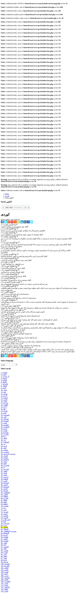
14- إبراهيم (4, 398)
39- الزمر (4, 446)
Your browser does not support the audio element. (16, 207)
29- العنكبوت (5, 427)
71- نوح (3, 508)
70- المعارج (4, 506)
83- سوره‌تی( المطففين (8, 531)
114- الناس (4, 591)
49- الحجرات (5, 465)
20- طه (3, 409)
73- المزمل (4, 512)
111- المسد (4, 585)
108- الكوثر (4, 579)
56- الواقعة (4, 479)
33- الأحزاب (5, 434)
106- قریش (4, 576)
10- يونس (4, 390)
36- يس (3, 440)
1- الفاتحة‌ (4, 372)
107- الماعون (5, 578)
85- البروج (4, 535)
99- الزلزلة (4, 562)
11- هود (3, 392)
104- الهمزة (4, 572)
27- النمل (4, 423)
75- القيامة (4, 516)
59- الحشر (4, 485)
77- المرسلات (5, 520)
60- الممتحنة (5, 487)
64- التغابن (4, 494)
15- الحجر (4, 400)
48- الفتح (4, 463)
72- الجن (3, 510)
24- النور (3, 417)
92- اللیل (3, 549)
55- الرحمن (4, 477)
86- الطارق (4, 537)
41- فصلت (4, 450)
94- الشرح (4, 552)
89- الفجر (4, 543)
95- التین (3, 554)
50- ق (3, 467)
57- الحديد (4, 481)
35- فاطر (4, 438)
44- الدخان (4, 456)
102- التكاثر (4, 568)
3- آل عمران (5, 376)
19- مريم (4, 407)
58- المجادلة (5, 483)
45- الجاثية (4, 458)
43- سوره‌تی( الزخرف (8, 454)
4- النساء (4, 378)
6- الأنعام (4, 382)
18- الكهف (4, 405)
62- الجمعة (4, 490)
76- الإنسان (4, 518)
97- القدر (4, 558)
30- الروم (4, 429)
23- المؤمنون (5, 415)
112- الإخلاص (5, 587)
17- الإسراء (4, 403)
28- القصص (5, 425)
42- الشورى (5, 452)
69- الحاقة (4, 504)
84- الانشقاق (5, 533)
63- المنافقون (5, 492)
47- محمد (4, 461)
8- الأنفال (4, 386)
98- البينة (4, 560)
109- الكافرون (5, 581)
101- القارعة (5, 566)
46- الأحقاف (5, 460)
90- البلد (3, 545)
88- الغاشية (4, 541)
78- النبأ (3, 521)
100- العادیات (5, 564)
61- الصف (4, 489)
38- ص (3, 444)
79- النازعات (5, 523)
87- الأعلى (4, 539)
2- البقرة (3, 374)
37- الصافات (5, 442)
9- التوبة (3, 388)
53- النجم (4, 473)
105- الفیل (4, 574)
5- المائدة (4, 380)
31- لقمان (4, 431)
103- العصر (4, 570)
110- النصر (4, 583)
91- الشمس (5, 547)
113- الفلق (4, 589)
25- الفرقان (5, 419)
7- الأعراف (4, 384)
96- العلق (4, 556)
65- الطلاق (4, 496)
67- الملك (4, 500)
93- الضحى (4, 550)
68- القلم (4, 502)
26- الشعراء (5, 421)
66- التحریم (4, 498)
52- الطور (4, 471)
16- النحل (4, 401)
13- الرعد (4, 396)
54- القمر (4, 475)
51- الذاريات (5, 469)
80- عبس (4, 525)
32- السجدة (4, 432)
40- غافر (3, 448)
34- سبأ (3, 436)
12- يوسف (4, 394)
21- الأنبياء (4, 411)
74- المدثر (4, 514)
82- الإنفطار (5, 529)
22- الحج (3, 413)
